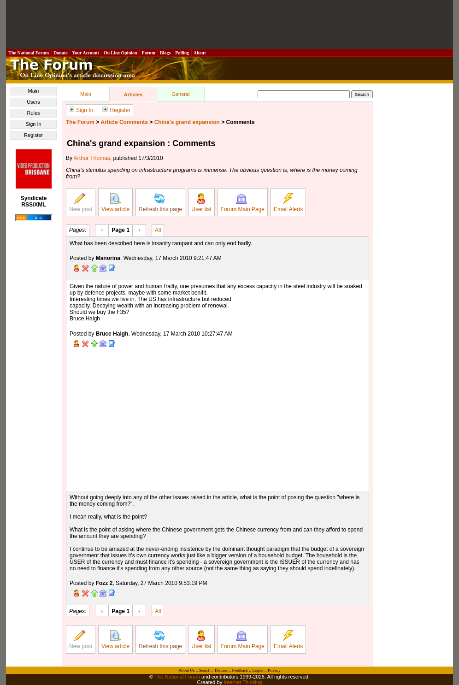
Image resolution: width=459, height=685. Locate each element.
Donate (61, 52)
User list (201, 203)
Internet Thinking (243, 682)
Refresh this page (160, 203)
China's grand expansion (187, 122)
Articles (133, 94)
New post (80, 203)
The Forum (80, 122)
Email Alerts (288, 203)
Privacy (274, 670)
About (200, 52)
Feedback (239, 670)
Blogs (165, 52)
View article (115, 203)
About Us (187, 670)
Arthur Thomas (92, 158)
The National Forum (28, 52)
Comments (240, 122)
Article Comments (124, 122)
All (158, 229)
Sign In (33, 124)
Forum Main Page (243, 203)
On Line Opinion (120, 52)
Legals (257, 670)
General (180, 94)
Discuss (221, 670)
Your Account (85, 52)
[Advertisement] (229, 24)
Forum (148, 52)
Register (33, 135)
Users (33, 102)
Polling (182, 52)
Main (33, 91)
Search (205, 670)
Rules (33, 113)
